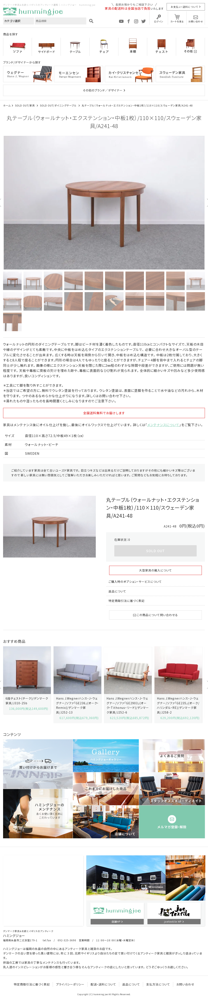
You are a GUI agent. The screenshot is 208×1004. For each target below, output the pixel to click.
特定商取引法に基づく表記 (127, 601)
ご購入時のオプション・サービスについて (135, 581)
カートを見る (177, 21)
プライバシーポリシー (70, 984)
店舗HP (116, 921)
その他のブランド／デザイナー (103, 90)
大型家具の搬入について (155, 570)
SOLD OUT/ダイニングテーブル (58, 105)
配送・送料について (103, 984)
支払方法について (158, 984)
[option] (104, 203)
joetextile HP (173, 921)
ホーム (7, 105)
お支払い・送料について (184, 6)
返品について (117, 591)
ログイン (158, 21)
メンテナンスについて (163, 424)
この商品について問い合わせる (155, 615)
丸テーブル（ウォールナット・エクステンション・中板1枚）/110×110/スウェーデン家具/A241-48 (137, 105)
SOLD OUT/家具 (25, 105)
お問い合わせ (195, 21)
